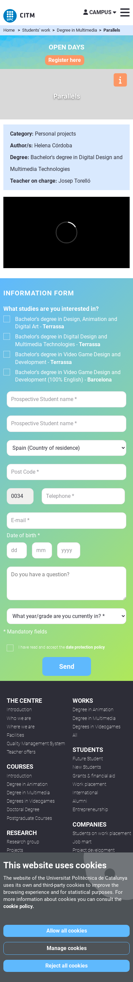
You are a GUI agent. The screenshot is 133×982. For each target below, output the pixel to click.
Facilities (15, 735)
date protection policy (85, 647)
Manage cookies (67, 948)
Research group (23, 841)
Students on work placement (102, 833)
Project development (94, 850)
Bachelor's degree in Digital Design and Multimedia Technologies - (61, 340)
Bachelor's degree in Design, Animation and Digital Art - (66, 323)
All (75, 735)
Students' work (36, 30)
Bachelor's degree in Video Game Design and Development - (68, 358)
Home (9, 30)
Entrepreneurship (90, 809)
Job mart (82, 841)
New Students (87, 767)
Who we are (19, 718)
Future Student (88, 758)
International (85, 792)
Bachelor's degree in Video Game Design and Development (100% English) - (68, 376)
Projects (15, 850)
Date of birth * (23, 535)
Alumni (80, 801)
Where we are (21, 726)
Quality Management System (36, 743)
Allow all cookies (66, 931)
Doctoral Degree (23, 809)
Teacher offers (21, 752)
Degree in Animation (27, 784)
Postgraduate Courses (29, 818)
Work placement (89, 784)
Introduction (19, 709)
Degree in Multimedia (77, 30)
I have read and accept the (61, 647)
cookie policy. (18, 906)
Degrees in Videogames (31, 801)
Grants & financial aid (94, 775)
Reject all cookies (66, 965)
